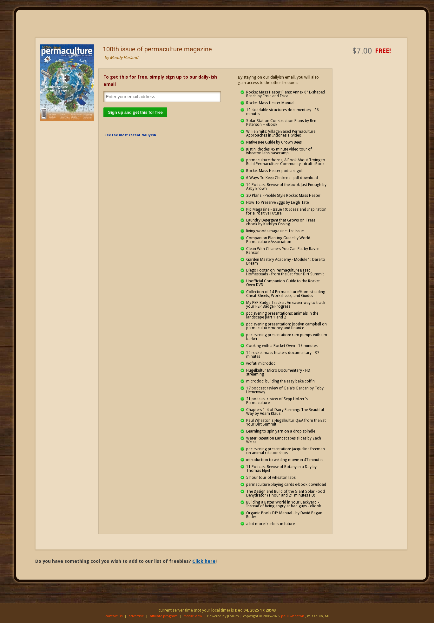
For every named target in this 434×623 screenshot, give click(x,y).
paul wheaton (292, 616)
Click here (203, 561)
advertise (136, 616)
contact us (114, 616)
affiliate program (164, 616)
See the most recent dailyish (130, 135)
